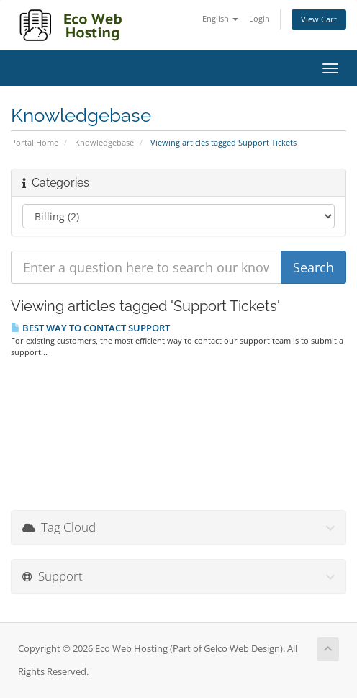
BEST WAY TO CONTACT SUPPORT (90, 327)
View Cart (319, 19)
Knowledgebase (104, 142)
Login (259, 18)
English (220, 18)
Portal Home (34, 142)
